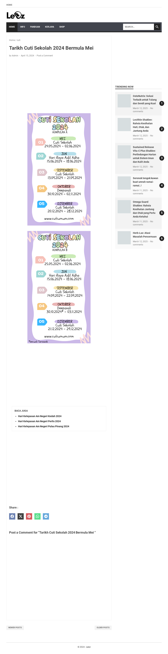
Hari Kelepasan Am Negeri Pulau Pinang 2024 (43, 426)
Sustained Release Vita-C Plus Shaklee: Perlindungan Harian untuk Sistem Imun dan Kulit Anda (144, 154)
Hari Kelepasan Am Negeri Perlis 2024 (39, 421)
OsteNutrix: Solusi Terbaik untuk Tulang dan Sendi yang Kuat (145, 100)
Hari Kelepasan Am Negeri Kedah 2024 (39, 416)
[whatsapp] (37, 516)
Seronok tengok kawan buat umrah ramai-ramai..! (145, 182)
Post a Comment (45, 55)
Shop (62, 27)
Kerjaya (49, 27)
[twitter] (21, 516)
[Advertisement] (59, 85)
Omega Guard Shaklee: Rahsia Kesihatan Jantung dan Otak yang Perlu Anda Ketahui (144, 209)
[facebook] (12, 516)
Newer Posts (15, 627)
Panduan (35, 27)
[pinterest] (29, 516)
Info (22, 27)
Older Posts (103, 627)
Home (9, 5)
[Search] (138, 27)
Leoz (88, 647)
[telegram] (46, 516)
